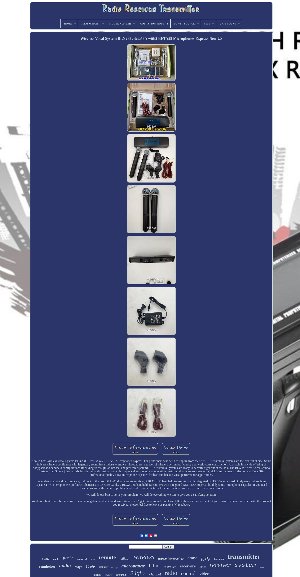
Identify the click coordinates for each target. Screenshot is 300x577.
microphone (133, 565)
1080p (90, 566)
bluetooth (219, 558)
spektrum (121, 574)
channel (155, 574)
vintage (114, 567)
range (78, 566)
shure (203, 566)
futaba (68, 558)
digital (97, 574)
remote (107, 557)
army (262, 567)
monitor (103, 567)
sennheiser (47, 566)
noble (56, 558)
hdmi (154, 565)
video (204, 573)
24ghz (137, 573)
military (125, 558)
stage (45, 558)
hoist (93, 559)
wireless (144, 556)
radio (171, 572)
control (188, 573)
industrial (82, 559)
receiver (220, 564)
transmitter (244, 556)
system (245, 565)
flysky (205, 558)
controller (170, 566)
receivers (188, 566)
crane (192, 557)
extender (108, 575)
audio (65, 565)
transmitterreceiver (171, 558)
